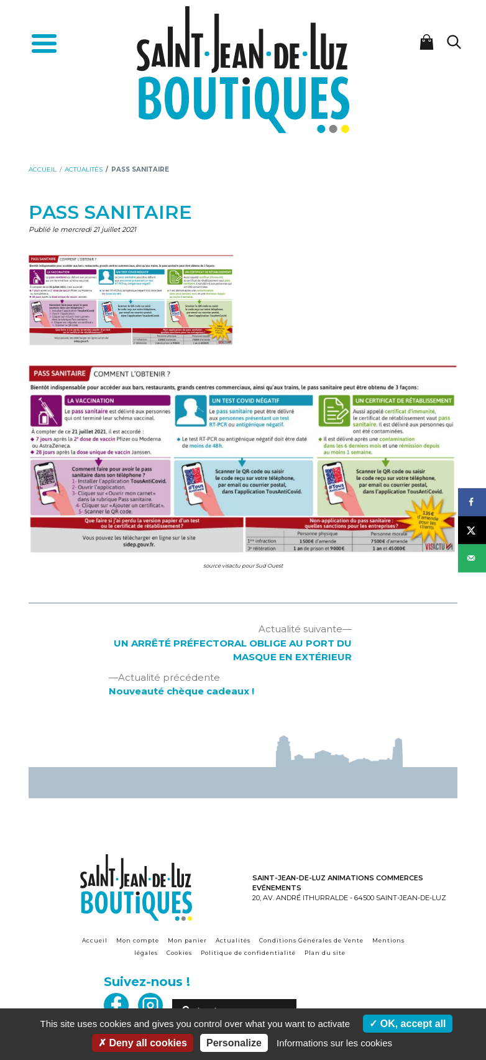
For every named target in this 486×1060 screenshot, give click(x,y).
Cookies (179, 952)
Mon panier (187, 940)
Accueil (95, 940)
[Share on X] (472, 530)
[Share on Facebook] (472, 502)
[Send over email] (472, 558)
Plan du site (325, 952)
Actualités (233, 940)
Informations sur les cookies (334, 1043)
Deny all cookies (142, 1043)
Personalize (234, 1043)
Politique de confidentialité (248, 952)
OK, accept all (407, 1023)
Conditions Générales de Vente (311, 940)
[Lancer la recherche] (454, 42)
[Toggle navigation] (44, 45)
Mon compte (137, 940)
